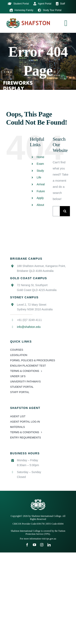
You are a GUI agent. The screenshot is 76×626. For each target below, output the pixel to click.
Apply (40, 198)
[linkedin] (49, 544)
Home (40, 157)
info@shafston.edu (29, 326)
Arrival (41, 184)
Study (40, 170)
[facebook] (27, 544)
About (40, 204)
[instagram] (41, 544)
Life (39, 177)
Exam (40, 163)
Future (41, 191)
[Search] (65, 211)
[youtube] (34, 544)
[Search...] (56, 211)
